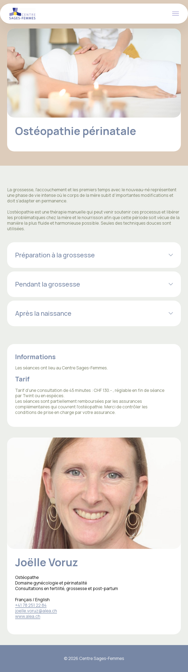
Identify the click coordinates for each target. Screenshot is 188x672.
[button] (94, 255)
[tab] (94, 255)
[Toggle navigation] (175, 13)
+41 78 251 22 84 (30, 605)
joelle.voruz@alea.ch (36, 611)
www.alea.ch (27, 616)
